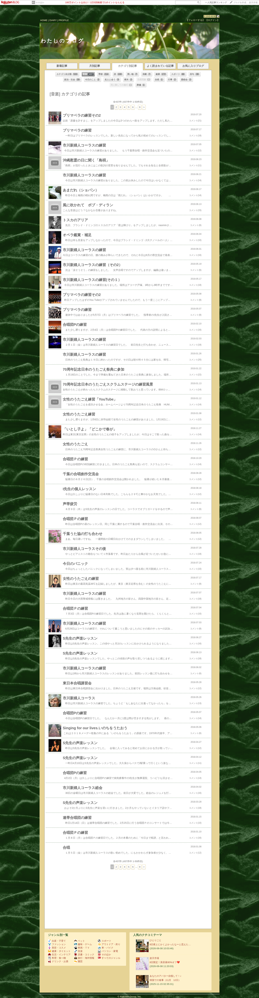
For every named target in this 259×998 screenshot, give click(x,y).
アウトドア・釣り (109, 944)
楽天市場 (253, 2)
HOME (43, 20)
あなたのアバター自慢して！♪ (165, 976)
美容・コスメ (57, 947)
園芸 (78, 961)
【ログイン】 (212, 20)
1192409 (210, 16)
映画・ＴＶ (82, 947)
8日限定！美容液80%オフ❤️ (165, 962)
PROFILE (64, 20)
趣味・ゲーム (83, 944)
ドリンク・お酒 (58, 961)
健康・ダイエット (59, 951)
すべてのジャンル (109, 958)
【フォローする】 (195, 20)
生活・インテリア (59, 954)
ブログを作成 (239, 2)
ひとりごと (155, 940)
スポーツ (104, 940)
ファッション (57, 944)
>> (216, 2)
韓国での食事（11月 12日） (165, 980)
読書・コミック (84, 954)
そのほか (40, 2)
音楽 (78, 951)
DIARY (53, 20)
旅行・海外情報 (84, 958)
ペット (79, 940)
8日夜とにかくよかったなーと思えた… (170, 944)
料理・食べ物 (57, 958)
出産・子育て (57, 940)
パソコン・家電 (108, 951)
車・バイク (105, 947)
